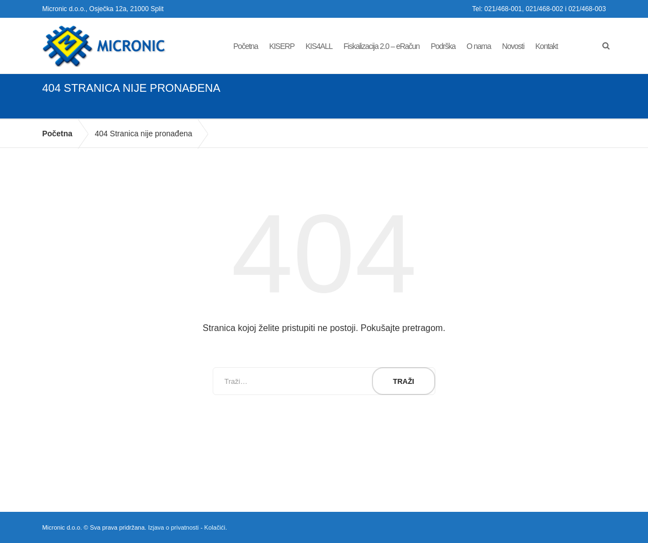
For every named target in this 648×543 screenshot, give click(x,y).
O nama (479, 46)
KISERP (281, 46)
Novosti (513, 46)
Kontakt (547, 46)
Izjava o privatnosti (173, 527)
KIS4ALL (319, 46)
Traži (403, 381)
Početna (245, 46)
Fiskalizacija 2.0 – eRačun (381, 46)
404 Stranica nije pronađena (143, 133)
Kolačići (214, 527)
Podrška (443, 46)
